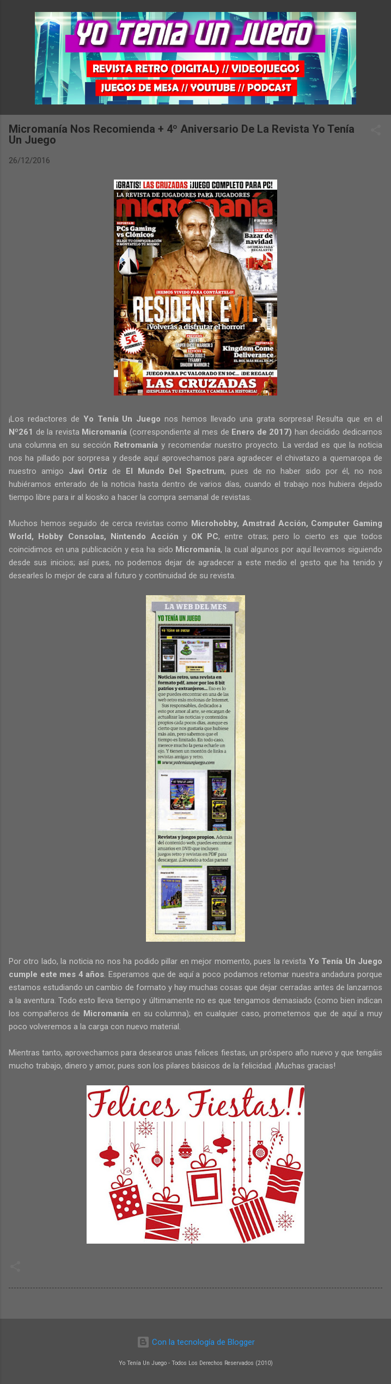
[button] (375, 131)
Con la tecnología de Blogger (196, 1342)
